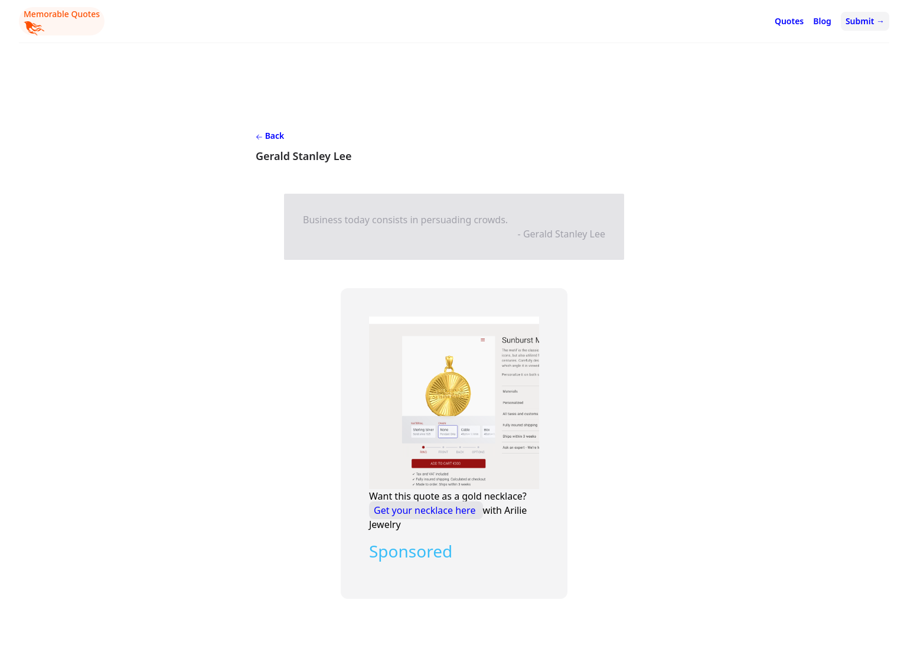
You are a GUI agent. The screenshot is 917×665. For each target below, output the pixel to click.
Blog (822, 21)
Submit (865, 21)
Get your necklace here (426, 510)
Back (270, 135)
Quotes (789, 21)
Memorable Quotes (62, 21)
